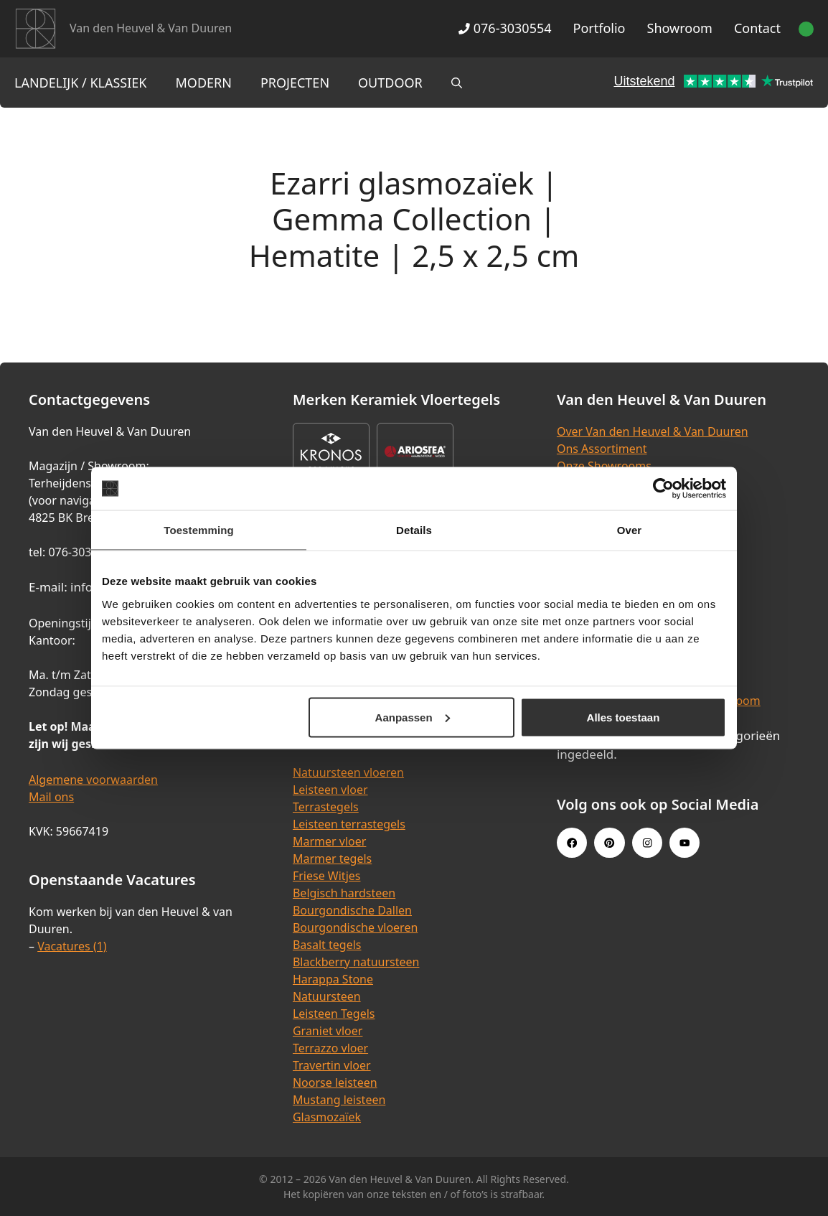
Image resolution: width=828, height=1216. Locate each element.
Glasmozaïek (327, 1117)
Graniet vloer (327, 1031)
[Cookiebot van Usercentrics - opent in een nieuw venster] (663, 489)
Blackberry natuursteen (356, 962)
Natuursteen (327, 996)
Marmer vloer (329, 841)
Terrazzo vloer (330, 1048)
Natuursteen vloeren (348, 772)
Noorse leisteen (335, 1082)
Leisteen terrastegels (349, 824)
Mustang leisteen (339, 1100)
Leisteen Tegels (334, 1013)
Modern (204, 82)
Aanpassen (412, 717)
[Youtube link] (684, 843)
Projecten (294, 82)
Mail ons (51, 797)
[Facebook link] (572, 843)
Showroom (679, 28)
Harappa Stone (333, 979)
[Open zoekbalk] (456, 82)
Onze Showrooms (604, 466)
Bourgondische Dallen (352, 910)
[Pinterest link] (609, 843)
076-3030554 (504, 28)
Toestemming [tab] (199, 530)
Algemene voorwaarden (93, 779)
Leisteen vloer (330, 790)
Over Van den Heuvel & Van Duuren (652, 431)
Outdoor (390, 82)
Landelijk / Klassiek (80, 82)
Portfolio (599, 28)
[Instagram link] (647, 843)
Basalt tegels (327, 945)
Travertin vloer (332, 1065)
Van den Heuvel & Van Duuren (151, 28)
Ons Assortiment (602, 449)
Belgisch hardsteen (344, 893)
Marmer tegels (332, 858)
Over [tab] (629, 530)
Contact (757, 28)
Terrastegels (326, 807)
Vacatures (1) (71, 946)
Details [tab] (414, 530)
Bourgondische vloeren (355, 927)
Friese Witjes (327, 876)
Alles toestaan (623, 717)
